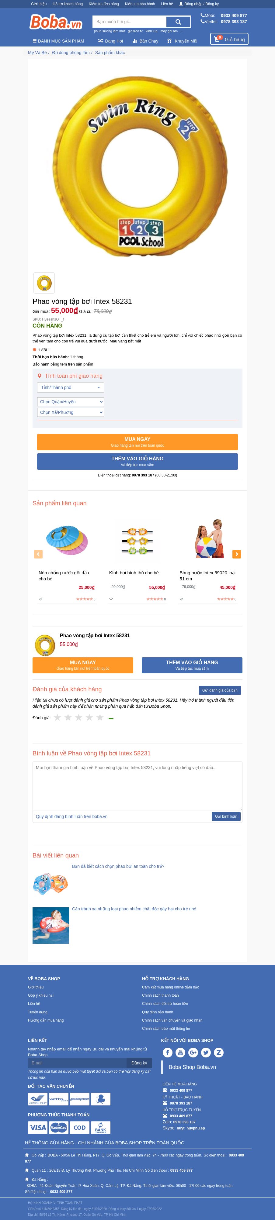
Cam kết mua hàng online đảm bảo (170, 987)
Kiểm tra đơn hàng (104, 4)
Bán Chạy (145, 41)
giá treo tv (135, 31)
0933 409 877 (234, 15)
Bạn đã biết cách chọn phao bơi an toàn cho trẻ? (118, 866)
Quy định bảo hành (157, 1012)
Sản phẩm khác (110, 52)
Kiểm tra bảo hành (140, 4)
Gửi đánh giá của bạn (220, 690)
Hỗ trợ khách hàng (68, 4)
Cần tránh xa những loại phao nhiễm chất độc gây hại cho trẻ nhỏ (134, 908)
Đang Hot (110, 41)
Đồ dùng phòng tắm (70, 52)
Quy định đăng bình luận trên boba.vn (71, 816)
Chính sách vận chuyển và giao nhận (172, 1020)
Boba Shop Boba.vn (192, 1067)
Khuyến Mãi (182, 41)
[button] (137, 442)
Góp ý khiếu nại (41, 995)
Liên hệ (167, 4)
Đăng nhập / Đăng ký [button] (199, 4)
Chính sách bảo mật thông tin (166, 1028)
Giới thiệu (39, 4)
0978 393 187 (234, 21)
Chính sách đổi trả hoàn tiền (165, 1004)
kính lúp (152, 31)
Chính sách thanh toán (160, 995)
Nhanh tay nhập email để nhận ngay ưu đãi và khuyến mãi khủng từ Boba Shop (87, 1052)
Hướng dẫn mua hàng (46, 1020)
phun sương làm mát (109, 31)
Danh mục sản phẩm (58, 41)
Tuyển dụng (37, 1012)
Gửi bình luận (226, 816)
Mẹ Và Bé (37, 52)
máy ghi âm (169, 31)
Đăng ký (139, 1062)
